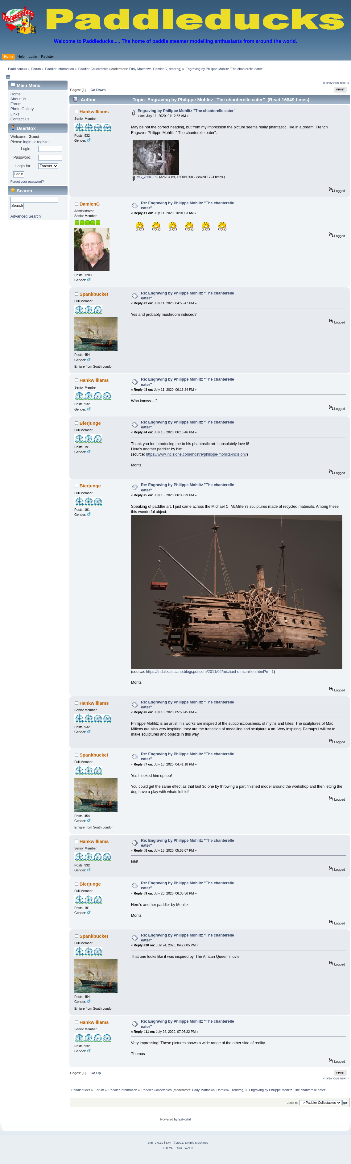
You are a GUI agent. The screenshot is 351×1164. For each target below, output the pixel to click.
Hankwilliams (94, 111)
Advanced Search (25, 216)
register (43, 142)
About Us (18, 99)
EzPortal (184, 1119)
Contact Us (20, 119)
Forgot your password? (27, 181)
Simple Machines (196, 1142)
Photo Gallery (22, 109)
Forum (16, 104)
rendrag (174, 69)
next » (344, 83)
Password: (22, 157)
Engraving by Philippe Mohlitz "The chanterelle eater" (186, 111)
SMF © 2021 (174, 1142)
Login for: (23, 166)
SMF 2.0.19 (155, 1142)
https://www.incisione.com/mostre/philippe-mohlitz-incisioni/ (196, 454)
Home (15, 94)
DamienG (160, 69)
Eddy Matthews (140, 69)
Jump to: (293, 1102)
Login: (26, 149)
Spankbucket (94, 294)
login (27, 142)
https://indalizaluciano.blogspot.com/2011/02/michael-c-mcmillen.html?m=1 (210, 672)
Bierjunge (90, 423)
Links (14, 114)
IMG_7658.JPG (145, 177)
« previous (331, 83)
